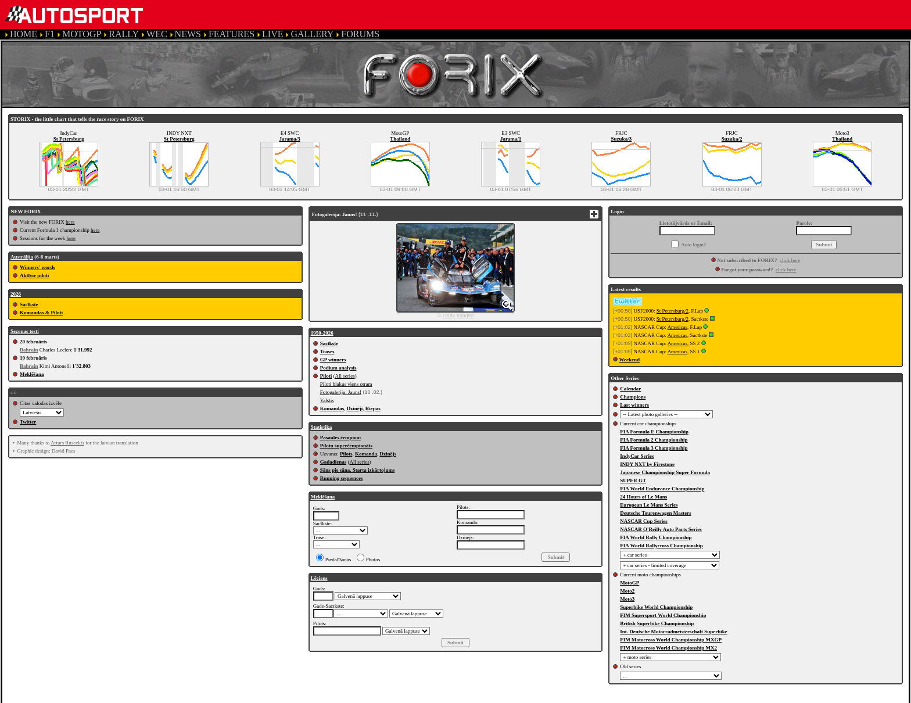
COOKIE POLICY (412, 697)
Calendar (630, 389)
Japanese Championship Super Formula (665, 472)
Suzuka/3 (621, 139)
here (70, 222)
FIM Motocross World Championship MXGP (671, 640)
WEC (156, 34)
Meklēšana (32, 374)
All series (344, 376)
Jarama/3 (289, 139)
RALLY (124, 34)
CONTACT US (484, 697)
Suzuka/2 (732, 139)
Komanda (366, 454)
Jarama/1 (511, 139)
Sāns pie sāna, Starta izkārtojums (357, 470)
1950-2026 (322, 333)
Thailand (400, 139)
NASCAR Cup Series (644, 521)
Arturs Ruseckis (67, 443)
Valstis (327, 400)
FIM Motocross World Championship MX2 (668, 648)
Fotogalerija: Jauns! (340, 392)
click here (790, 260)
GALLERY (311, 34)
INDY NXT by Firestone (647, 464)
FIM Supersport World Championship (663, 615)
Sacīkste (29, 304)
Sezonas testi (24, 331)
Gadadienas (333, 462)
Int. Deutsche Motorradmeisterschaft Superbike (673, 631)
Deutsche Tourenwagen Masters (655, 513)
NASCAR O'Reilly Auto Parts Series (661, 529)
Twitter (28, 422)
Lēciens (319, 578)
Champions (632, 397)
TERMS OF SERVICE (244, 697)
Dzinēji (355, 408)
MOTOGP (81, 34)
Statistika (321, 427)
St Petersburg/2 (672, 311)
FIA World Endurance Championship (662, 489)
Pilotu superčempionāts (346, 446)
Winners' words (37, 267)
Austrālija (21, 257)
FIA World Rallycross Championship (661, 545)
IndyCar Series (637, 456)
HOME (23, 34)
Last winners (634, 405)
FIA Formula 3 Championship (653, 448)
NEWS (188, 34)
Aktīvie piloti (34, 275)
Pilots (346, 454)
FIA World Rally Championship (655, 537)
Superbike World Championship (656, 607)
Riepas (373, 408)
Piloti (326, 376)
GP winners (333, 360)
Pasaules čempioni (340, 437)
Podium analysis (338, 368)
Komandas (332, 408)
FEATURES (231, 34)
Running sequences (341, 478)
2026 (15, 294)
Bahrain (29, 350)
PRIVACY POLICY (332, 697)
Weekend (629, 360)
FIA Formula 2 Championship (653, 440)
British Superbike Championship (657, 623)
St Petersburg (68, 139)
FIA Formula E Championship (654, 432)
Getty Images (458, 315)
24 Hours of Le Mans (643, 497)
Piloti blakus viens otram (346, 384)
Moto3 (627, 599)
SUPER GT (633, 480)
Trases (327, 351)
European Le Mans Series (648, 505)
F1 (50, 34)
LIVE (272, 34)
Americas (677, 327)
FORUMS (360, 34)
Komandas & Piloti (41, 312)
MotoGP (629, 583)
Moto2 (627, 591)
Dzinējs (387, 454)
